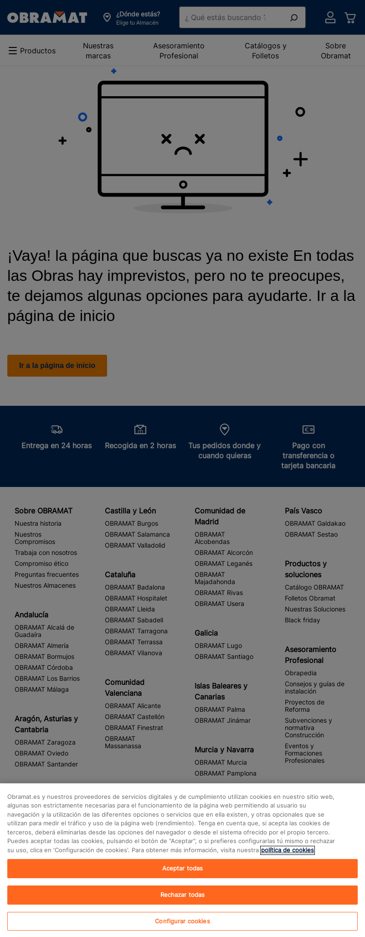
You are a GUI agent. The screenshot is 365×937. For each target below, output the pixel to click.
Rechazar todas (182, 902)
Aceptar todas (182, 875)
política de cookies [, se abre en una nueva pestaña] (287, 857)
